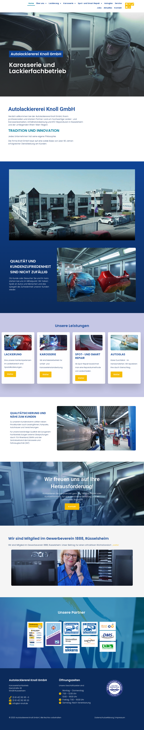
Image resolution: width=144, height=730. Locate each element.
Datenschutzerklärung (104, 717)
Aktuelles (108, 8)
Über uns (41, 3)
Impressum (120, 717)
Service (118, 3)
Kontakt (118, 8)
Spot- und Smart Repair (90, 3)
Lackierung (55, 3)
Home (31, 3)
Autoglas (108, 3)
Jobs (99, 8)
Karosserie (69, 3)
